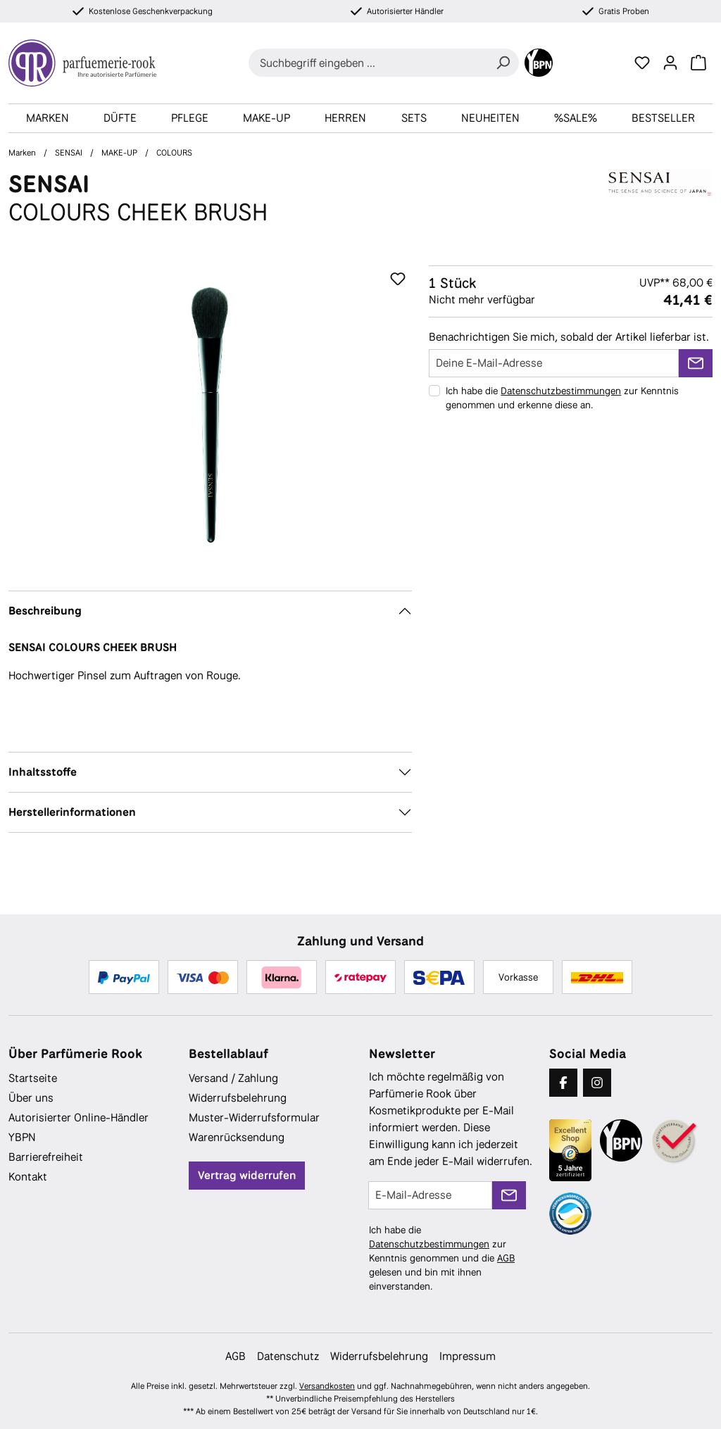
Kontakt (27, 1176)
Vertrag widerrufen (247, 1175)
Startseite (32, 1078)
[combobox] (368, 63)
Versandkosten (327, 1386)
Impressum (467, 1356)
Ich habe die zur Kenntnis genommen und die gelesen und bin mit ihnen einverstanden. (442, 1257)
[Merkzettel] (642, 63)
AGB (506, 1258)
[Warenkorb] (698, 63)
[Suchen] (503, 63)
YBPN (22, 1137)
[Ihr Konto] (670, 63)
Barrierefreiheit (45, 1157)
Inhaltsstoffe (42, 771)
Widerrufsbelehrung (238, 1097)
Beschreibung (45, 610)
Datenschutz (288, 1356)
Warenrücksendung (236, 1137)
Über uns (31, 1097)
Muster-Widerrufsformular (254, 1117)
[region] (210, 416)
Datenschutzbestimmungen (561, 390)
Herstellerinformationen (72, 812)
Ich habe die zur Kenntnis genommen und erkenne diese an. (562, 397)
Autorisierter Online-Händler (78, 1117)
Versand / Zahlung (233, 1078)
